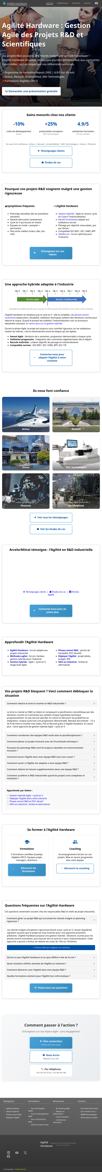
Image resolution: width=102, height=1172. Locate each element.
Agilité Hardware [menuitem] (12, 1108)
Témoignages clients (34, 591)
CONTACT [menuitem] (87, 3)
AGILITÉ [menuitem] (49, 3)
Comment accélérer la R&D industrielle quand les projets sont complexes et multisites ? (46, 777)
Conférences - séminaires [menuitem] (60, 1121)
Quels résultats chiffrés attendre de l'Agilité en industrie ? (36, 963)
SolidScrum (63, 234)
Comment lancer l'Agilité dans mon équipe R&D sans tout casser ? (41, 756)
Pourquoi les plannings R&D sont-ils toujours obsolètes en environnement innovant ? (45, 749)
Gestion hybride (66, 213)
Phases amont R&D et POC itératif (26, 801)
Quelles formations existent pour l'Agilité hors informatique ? (38, 976)
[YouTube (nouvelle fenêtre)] (17, 1152)
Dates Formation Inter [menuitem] (40, 1124)
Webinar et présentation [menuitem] (59, 1112)
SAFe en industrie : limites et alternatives (30, 804)
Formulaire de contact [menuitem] (89, 1108)
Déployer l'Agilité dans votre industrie (28, 798)
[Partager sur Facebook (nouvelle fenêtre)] (8, 1156)
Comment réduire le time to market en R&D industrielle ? (36, 703)
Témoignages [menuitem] (89, 1114)
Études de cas (57, 591)
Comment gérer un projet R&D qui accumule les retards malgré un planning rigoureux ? (46, 920)
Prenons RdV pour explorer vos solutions (51, 947)
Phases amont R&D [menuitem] (13, 1114)
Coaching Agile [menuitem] (63, 1108)
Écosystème (15, 1169)
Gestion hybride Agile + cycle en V (26, 795)
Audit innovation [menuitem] (62, 1117)
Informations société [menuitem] (89, 1117)
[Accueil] (14, 3)
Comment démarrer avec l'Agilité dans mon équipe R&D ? (36, 969)
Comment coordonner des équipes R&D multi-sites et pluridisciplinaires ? (44, 735)
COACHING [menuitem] (76, 3)
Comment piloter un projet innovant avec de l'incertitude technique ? (42, 741)
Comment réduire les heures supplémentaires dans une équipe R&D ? (43, 769)
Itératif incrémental (68, 219)
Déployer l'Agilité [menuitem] (13, 1117)
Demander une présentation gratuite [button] (31, 91)
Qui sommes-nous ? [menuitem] (88, 1111)
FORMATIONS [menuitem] (62, 3)
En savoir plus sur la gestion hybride (44, 323)
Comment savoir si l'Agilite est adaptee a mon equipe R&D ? (37, 763)
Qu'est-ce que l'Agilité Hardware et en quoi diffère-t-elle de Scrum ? (41, 957)
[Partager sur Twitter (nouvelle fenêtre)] (25, 1152)
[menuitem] (96, 3)
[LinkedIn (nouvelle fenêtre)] (8, 1152)
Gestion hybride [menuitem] (12, 1111)
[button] (51, 151)
